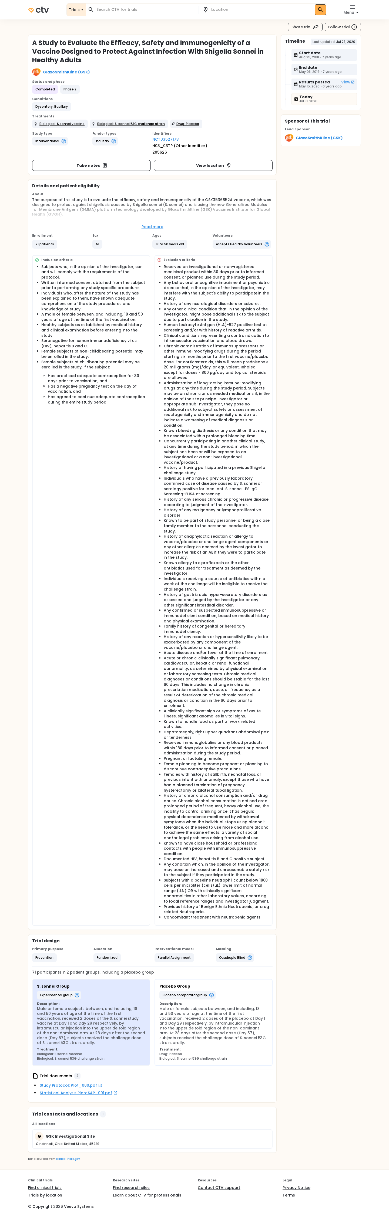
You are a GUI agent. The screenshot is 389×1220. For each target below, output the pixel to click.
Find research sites (131, 1187)
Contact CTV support (219, 1187)
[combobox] (145, 10)
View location (214, 165)
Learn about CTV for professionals (147, 1195)
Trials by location (45, 1195)
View (348, 82)
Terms (289, 1195)
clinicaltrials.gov (68, 1159)
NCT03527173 (165, 139)
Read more (152, 226)
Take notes (92, 165)
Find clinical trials (45, 1187)
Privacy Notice (296, 1187)
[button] (51, 106)
